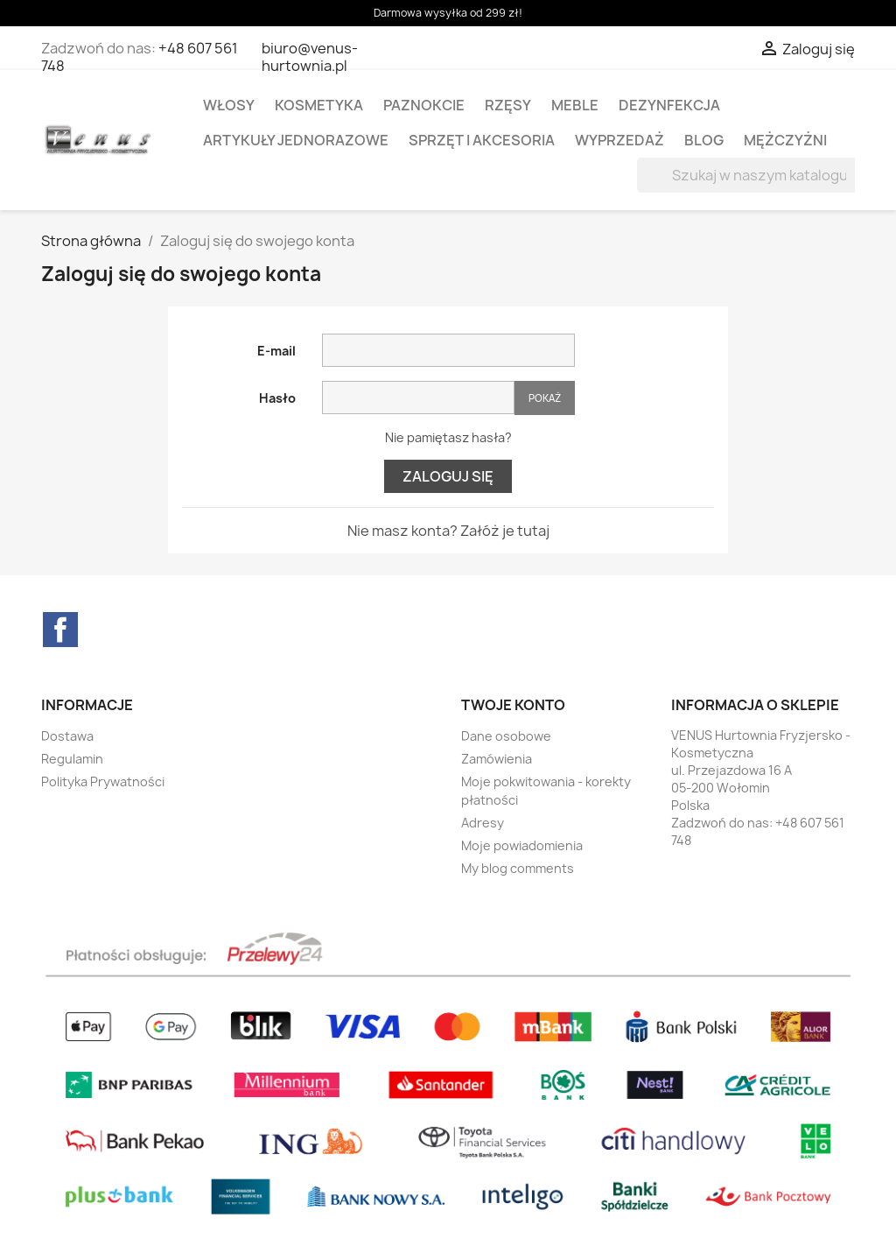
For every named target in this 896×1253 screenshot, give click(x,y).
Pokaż (544, 398)
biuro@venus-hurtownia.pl (310, 57)
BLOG (704, 140)
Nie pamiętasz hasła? (448, 437)
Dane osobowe (506, 736)
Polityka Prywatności (102, 781)
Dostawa (67, 736)
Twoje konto (513, 704)
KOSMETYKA (319, 105)
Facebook (60, 629)
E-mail (276, 350)
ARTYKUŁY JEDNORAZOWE (295, 140)
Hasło (277, 398)
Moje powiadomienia (522, 845)
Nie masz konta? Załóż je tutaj (448, 530)
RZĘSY (508, 105)
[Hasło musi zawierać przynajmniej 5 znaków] (418, 397)
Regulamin (72, 758)
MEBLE (574, 105)
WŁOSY (229, 105)
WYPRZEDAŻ (619, 140)
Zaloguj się (448, 476)
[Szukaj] (748, 175)
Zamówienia (496, 758)
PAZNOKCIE (424, 105)
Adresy (482, 822)
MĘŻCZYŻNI (785, 140)
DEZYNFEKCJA (669, 105)
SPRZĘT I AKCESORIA (482, 140)
